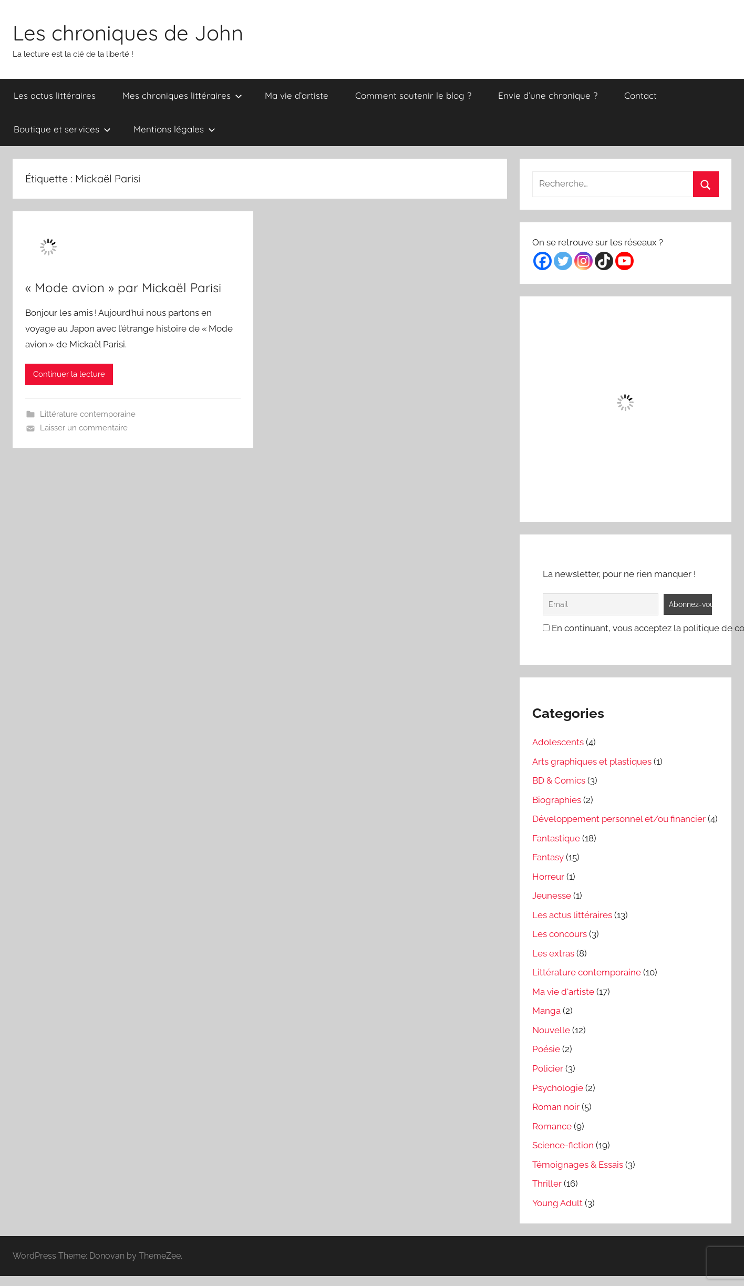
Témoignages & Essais (577, 1164)
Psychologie (557, 1088)
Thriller (547, 1183)
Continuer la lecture (69, 374)
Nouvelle (551, 1030)
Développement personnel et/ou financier (619, 819)
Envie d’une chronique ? (547, 95)
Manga (546, 1010)
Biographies (556, 800)
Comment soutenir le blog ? (413, 95)
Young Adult (557, 1203)
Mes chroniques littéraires (182, 95)
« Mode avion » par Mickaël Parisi (123, 287)
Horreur (548, 876)
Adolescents (558, 742)
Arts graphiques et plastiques (592, 761)
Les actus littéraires (55, 95)
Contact (640, 95)
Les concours (559, 934)
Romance (552, 1126)
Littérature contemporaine (88, 414)
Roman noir (556, 1107)
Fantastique (556, 838)
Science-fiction (563, 1145)
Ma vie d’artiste (296, 95)
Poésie (546, 1049)
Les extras (553, 953)
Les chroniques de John (128, 32)
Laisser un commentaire (84, 428)
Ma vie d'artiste (563, 991)
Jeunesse (551, 895)
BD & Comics (558, 780)
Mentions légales (174, 129)
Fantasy (548, 857)
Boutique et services (62, 129)
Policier (547, 1068)
